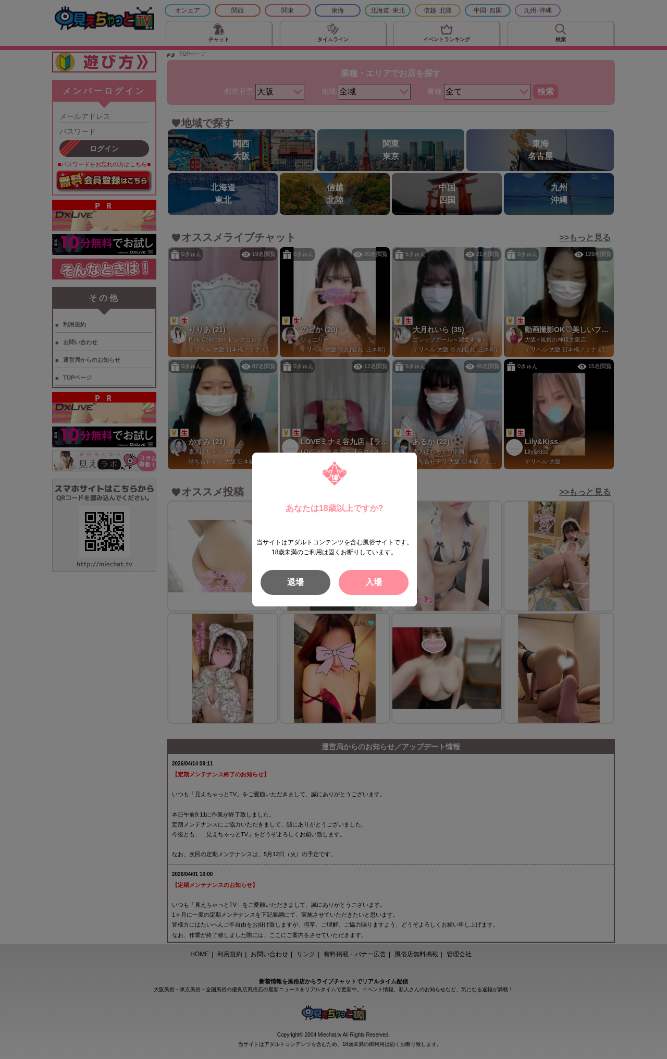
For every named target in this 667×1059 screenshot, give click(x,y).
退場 (295, 582)
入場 (373, 582)
